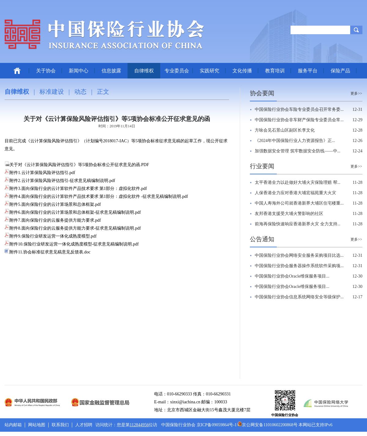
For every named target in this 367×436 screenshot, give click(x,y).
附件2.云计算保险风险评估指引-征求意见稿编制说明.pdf (60, 180)
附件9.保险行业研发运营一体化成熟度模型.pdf (51, 236)
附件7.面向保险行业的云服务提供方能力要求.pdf (53, 220)
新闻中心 (78, 70)
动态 (80, 91)
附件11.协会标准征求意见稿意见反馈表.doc (48, 252)
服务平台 (307, 70)
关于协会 (46, 70)
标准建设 (51, 91)
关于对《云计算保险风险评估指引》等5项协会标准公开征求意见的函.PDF (77, 164)
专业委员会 (177, 70)
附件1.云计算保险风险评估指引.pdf (40, 172)
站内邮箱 (13, 425)
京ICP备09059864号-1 (217, 425)
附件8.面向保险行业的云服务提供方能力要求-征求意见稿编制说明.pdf (73, 228)
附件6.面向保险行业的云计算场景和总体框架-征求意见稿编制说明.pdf (73, 212)
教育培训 (275, 70)
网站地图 (36, 425)
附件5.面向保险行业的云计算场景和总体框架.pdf (53, 204)
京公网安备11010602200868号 (267, 425)
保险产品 (340, 70)
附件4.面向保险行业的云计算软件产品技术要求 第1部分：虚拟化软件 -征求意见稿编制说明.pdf (96, 196)
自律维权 (144, 70)
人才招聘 (83, 425)
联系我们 (60, 425)
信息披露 (111, 70)
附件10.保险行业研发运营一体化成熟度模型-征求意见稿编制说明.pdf (72, 244)
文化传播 (242, 70)
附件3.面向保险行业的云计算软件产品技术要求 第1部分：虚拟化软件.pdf (76, 188)
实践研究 (209, 70)
